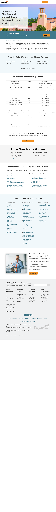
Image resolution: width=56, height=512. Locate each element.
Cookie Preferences (33, 321)
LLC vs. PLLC (9, 223)
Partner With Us (38, 2)
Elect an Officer (42, 213)
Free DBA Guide (32, 298)
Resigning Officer (42, 221)
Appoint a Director (42, 212)
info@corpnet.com (9, 308)
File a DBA (9, 181)
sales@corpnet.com (9, 310)
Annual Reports (34, 175)
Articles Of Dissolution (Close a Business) (39, 185)
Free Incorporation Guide (33, 296)
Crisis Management (44, 297)
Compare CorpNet (20, 298)
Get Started (45, 1)
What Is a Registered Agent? (28, 235)
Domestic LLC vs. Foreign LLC (13, 232)
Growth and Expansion (45, 294)
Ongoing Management (45, 295)
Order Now (46, 35)
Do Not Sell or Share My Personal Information (33, 318)
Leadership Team (20, 293)
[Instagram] (31, 315)
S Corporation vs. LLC (11, 217)
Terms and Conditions (13, 318)
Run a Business (20, 2)
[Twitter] (24, 315)
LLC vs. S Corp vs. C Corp (12, 219)
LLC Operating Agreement (44, 204)
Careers (18, 300)
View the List (33, 273)
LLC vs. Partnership (11, 212)
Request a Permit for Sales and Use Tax (15, 186)
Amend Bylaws (42, 208)
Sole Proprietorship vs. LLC (12, 210)
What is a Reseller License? (28, 238)
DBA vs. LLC (9, 220)
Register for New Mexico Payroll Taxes (14, 185)
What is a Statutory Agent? (28, 236)
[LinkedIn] (30, 315)
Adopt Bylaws (41, 206)
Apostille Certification (35, 188)
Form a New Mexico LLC (12, 178)
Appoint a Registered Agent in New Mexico (15, 182)
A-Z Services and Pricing (21, 294)
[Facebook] (26, 315)
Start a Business (13, 2)
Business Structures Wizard (12, 206)
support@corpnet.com (10, 311)
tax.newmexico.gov (40, 156)
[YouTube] (28, 315)
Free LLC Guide (32, 297)
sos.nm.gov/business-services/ (16, 158)
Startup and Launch (44, 293)
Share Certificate (42, 223)
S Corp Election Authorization (44, 219)
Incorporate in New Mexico (12, 179)
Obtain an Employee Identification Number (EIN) (16, 184)
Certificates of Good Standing (36, 186)
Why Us (32, 2)
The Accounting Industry (45, 300)
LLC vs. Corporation (11, 213)
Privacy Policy (21, 318)
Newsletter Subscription (24, 321)
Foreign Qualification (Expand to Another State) (40, 177)
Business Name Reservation (12, 177)
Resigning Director (42, 220)
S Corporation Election (35, 179)
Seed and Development (45, 291)
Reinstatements (34, 184)
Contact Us (19, 301)
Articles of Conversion (35, 182)
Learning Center (27, 2)
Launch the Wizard (28, 141)
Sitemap (45, 318)
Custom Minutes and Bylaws (44, 205)
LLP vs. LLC (9, 221)
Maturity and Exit (44, 298)
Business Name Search (11, 175)
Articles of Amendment (35, 181)
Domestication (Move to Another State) (38, 178)
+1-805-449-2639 (11, 304)
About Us (19, 291)
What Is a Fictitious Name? (28, 225)
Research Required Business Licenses (14, 188)
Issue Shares (41, 215)
